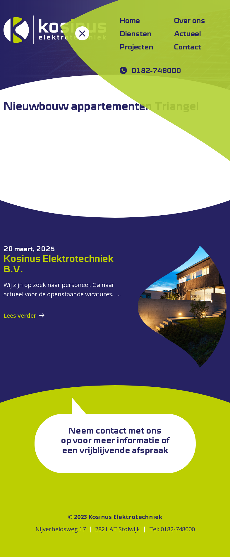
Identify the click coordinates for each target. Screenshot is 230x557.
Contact (187, 47)
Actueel (187, 34)
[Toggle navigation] (82, 33)
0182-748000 (156, 71)
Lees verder (20, 315)
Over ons (189, 21)
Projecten (136, 47)
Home (130, 21)
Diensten (136, 34)
